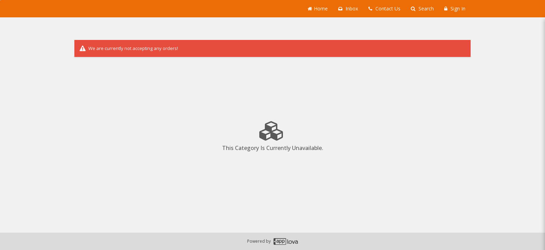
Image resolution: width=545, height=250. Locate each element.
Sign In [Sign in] (454, 8)
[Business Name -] (126, 8)
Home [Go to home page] (318, 8)
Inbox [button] (348, 8)
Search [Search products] (422, 8)
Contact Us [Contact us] (384, 8)
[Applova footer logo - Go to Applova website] (286, 241)
